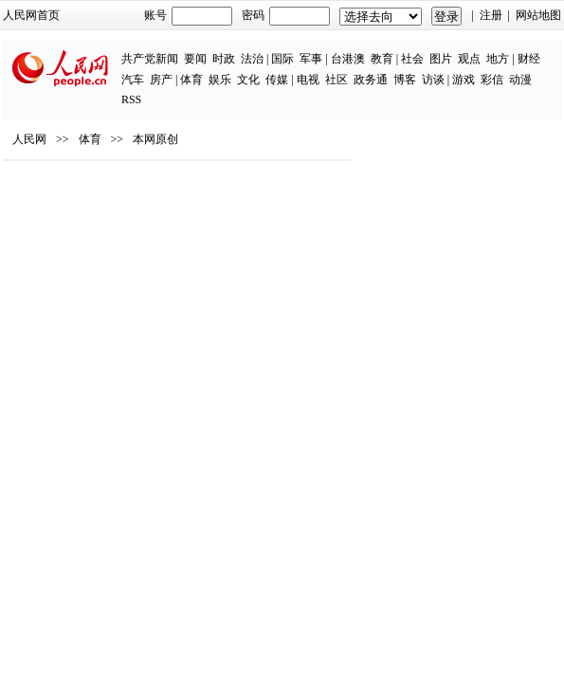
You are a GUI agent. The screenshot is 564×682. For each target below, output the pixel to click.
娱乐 (220, 79)
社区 (336, 79)
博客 (404, 79)
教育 (382, 58)
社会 (412, 58)
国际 (282, 58)
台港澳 (348, 58)
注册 (491, 15)
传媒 (276, 79)
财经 (529, 58)
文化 (248, 79)
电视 (308, 79)
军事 (311, 58)
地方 (497, 58)
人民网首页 (31, 15)
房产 (161, 79)
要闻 (195, 58)
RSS (131, 99)
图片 (440, 58)
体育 (191, 79)
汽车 (132, 79)
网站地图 (538, 15)
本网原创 (155, 139)
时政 (223, 58)
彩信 (492, 79)
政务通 (371, 79)
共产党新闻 (149, 58)
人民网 (29, 139)
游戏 (463, 79)
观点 (469, 58)
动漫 (520, 79)
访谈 (433, 79)
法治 (252, 58)
